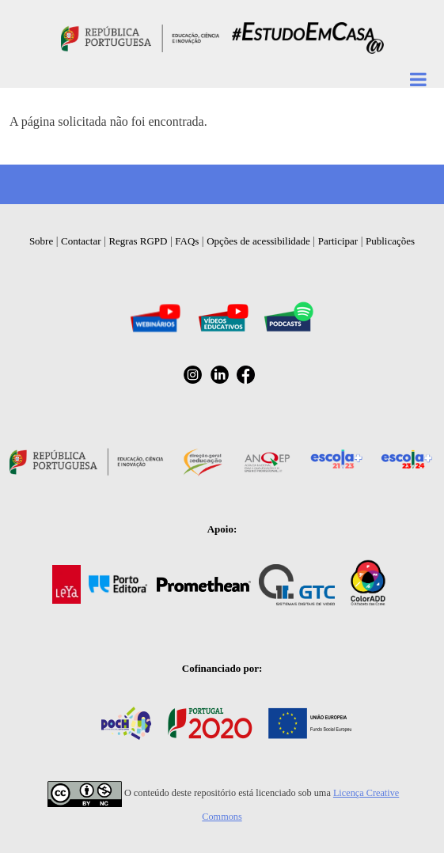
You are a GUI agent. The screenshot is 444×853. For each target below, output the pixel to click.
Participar (338, 241)
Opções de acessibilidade (258, 241)
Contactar (81, 241)
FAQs (187, 241)
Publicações (390, 241)
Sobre (41, 241)
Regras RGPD (137, 241)
